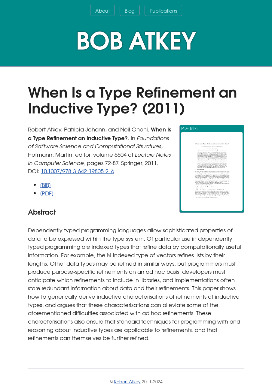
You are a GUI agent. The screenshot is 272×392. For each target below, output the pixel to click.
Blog (130, 10)
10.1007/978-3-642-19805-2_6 (77, 171)
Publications (163, 10)
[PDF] (46, 193)
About (102, 10)
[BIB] (45, 185)
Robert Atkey (127, 381)
